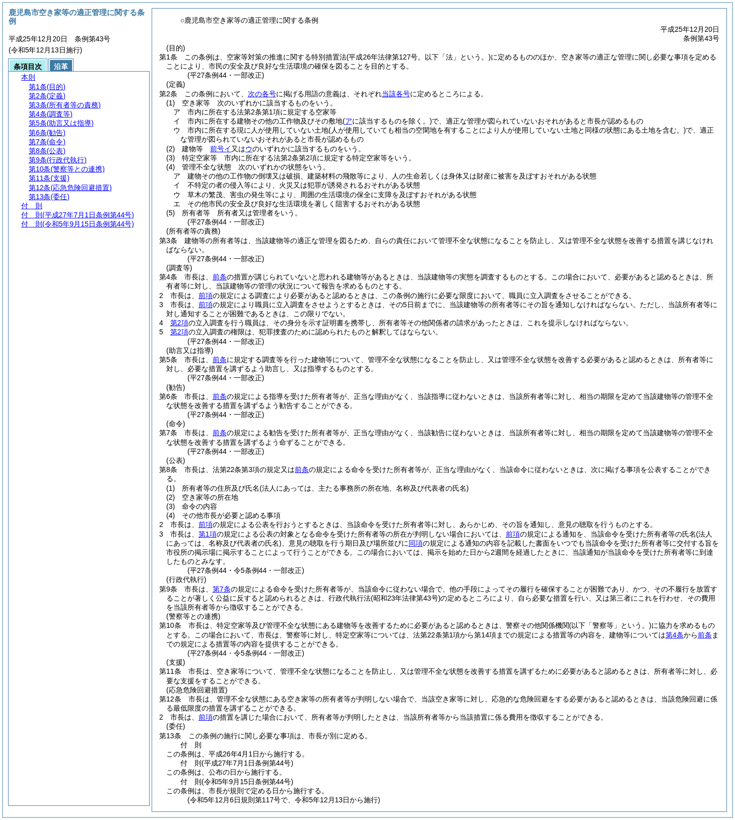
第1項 (207, 534)
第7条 (222, 589)
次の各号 (262, 94)
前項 (205, 295)
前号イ (220, 149)
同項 (416, 543)
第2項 (179, 323)
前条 (220, 277)
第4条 (674, 635)
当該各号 (396, 94)
